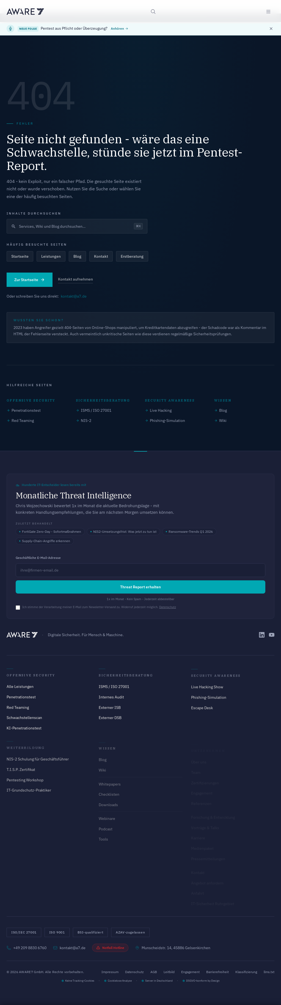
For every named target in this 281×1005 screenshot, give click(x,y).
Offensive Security (31, 676)
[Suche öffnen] (153, 12)
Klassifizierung (246, 972)
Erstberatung (132, 256)
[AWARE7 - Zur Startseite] (25, 11)
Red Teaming (20, 420)
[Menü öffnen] (268, 12)
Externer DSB (110, 720)
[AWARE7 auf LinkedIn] (262, 635)
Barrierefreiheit (217, 972)
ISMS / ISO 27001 (93, 410)
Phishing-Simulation (165, 420)
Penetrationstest (24, 410)
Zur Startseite (29, 279)
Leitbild (169, 972)
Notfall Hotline (110, 948)
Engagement (190, 972)
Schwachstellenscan (24, 718)
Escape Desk (202, 711)
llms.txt (269, 972)
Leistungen (51, 256)
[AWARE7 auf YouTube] (271, 635)
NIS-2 (83, 420)
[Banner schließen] (271, 28)
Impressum (110, 972)
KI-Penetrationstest (24, 729)
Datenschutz (167, 607)
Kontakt (101, 256)
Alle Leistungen (20, 687)
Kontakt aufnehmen (75, 279)
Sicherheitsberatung (126, 678)
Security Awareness (216, 679)
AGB (153, 972)
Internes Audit (111, 699)
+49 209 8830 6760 (26, 947)
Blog (77, 256)
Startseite (20, 256)
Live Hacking (158, 410)
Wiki (220, 420)
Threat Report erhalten (140, 586)
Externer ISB (110, 709)
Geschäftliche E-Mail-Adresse (38, 558)
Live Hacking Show (207, 690)
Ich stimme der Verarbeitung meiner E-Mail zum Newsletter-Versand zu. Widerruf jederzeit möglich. (99, 607)
